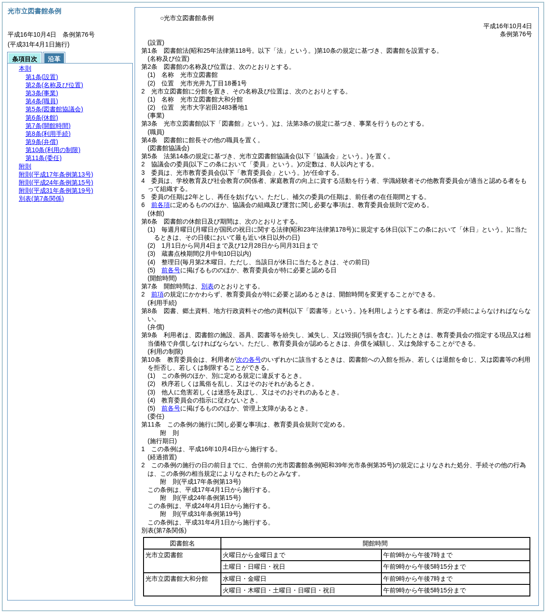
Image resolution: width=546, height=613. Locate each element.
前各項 (160, 204)
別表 (207, 286)
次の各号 (248, 359)
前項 (157, 294)
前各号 (170, 270)
